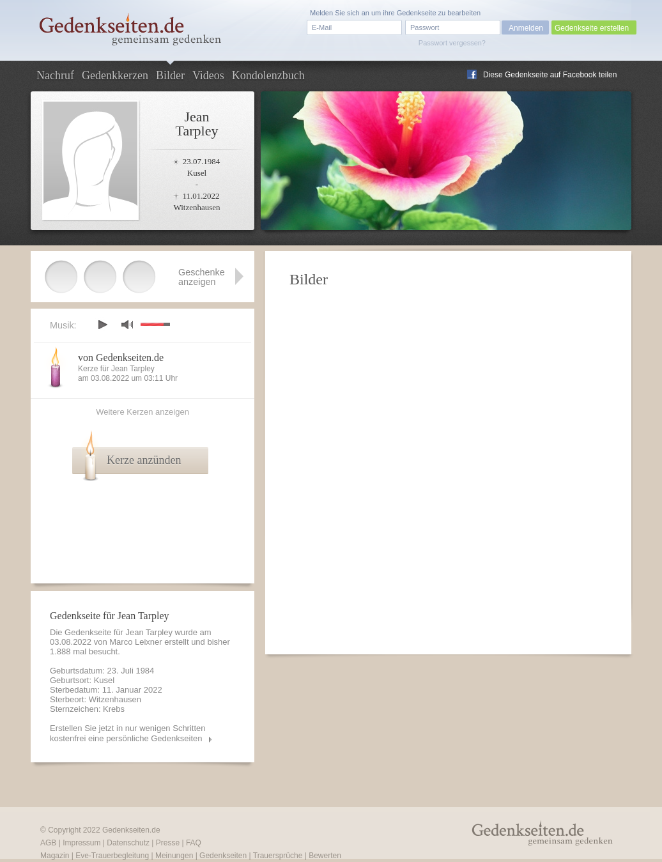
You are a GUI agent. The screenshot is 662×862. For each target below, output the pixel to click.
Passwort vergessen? (452, 43)
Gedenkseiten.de (131, 830)
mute (127, 324)
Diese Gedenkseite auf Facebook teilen (550, 74)
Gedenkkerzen (115, 75)
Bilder (170, 75)
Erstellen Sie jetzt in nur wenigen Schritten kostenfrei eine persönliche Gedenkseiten (128, 733)
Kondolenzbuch (268, 75)
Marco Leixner (135, 642)
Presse (168, 842)
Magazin (54, 855)
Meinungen (174, 855)
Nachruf (55, 75)
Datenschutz (128, 842)
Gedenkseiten (223, 855)
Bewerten (325, 855)
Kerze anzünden (144, 460)
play (102, 324)
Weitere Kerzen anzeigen (142, 412)
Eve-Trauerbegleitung (112, 855)
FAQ (193, 842)
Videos (208, 75)
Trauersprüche (278, 855)
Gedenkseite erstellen (592, 28)
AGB (48, 842)
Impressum (81, 842)
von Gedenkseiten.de (121, 357)
